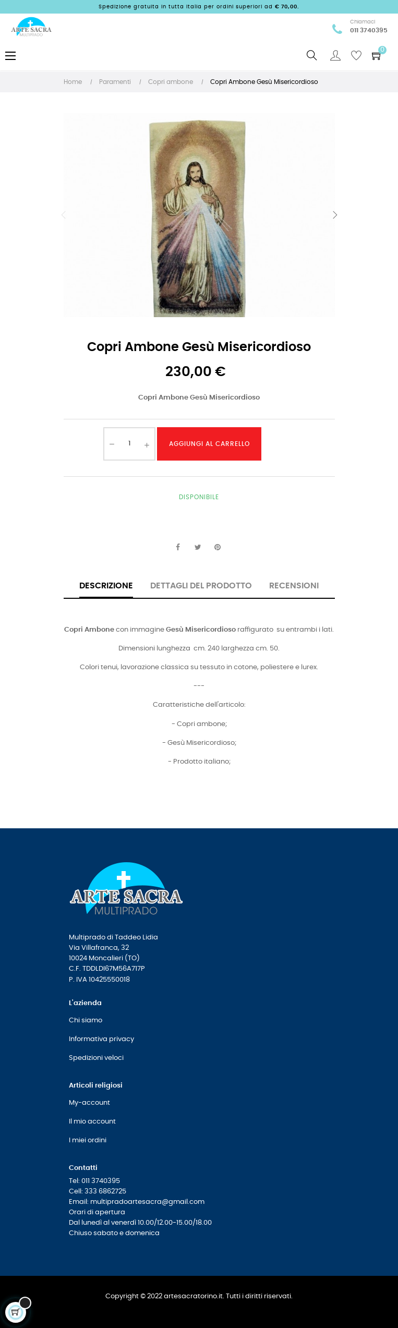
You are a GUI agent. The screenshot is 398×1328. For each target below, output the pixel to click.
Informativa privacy (101, 1039)
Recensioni (294, 586)
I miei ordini (87, 1140)
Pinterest (217, 547)
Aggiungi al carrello (209, 444)
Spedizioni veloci (96, 1058)
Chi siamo (85, 1020)
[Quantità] (129, 444)
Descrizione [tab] (106, 586)
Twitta (198, 547)
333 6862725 (105, 1191)
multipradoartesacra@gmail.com (147, 1202)
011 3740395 (369, 30)
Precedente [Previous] (63, 214)
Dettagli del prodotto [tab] (201, 586)
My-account (89, 1103)
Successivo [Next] (334, 214)
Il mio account (92, 1121)
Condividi (178, 547)
